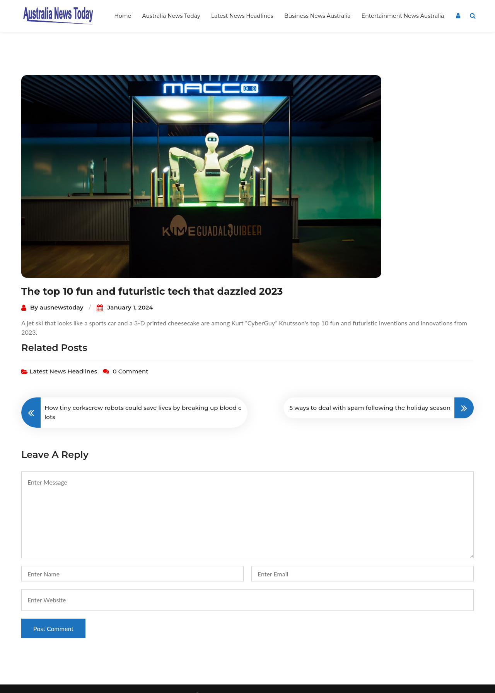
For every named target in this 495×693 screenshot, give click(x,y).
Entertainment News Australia (403, 15)
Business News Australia (317, 15)
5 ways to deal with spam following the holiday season (370, 395)
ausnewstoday (62, 295)
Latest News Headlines (242, 15)
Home (122, 15)
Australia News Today (171, 15)
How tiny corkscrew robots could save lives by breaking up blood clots (143, 400)
